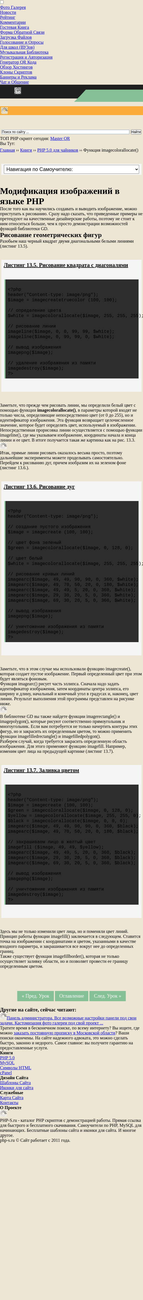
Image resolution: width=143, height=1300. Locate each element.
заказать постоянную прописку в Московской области (64, 1087)
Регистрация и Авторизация (26, 57)
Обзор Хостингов (16, 67)
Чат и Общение (14, 82)
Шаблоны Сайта (15, 1137)
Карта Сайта (11, 1152)
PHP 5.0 (7, 1112)
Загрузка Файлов (16, 37)
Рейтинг (7, 17)
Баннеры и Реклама (18, 77)
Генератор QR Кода (18, 62)
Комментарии (13, 22)
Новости (8, 12)
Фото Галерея (13, 7)
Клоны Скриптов (16, 72)
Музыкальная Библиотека (24, 52)
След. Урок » (107, 1051)
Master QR (60, 138)
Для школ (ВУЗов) (17, 47)
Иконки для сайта (16, 1142)
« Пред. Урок (35, 1051)
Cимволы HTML (15, 1122)
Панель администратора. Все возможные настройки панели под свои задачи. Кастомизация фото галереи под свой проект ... (68, 1075)
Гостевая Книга (14, 27)
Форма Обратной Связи (22, 32)
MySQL (7, 1117)
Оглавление (71, 1051)
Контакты (9, 1157)
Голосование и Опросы (22, 42)
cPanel (6, 1127)
